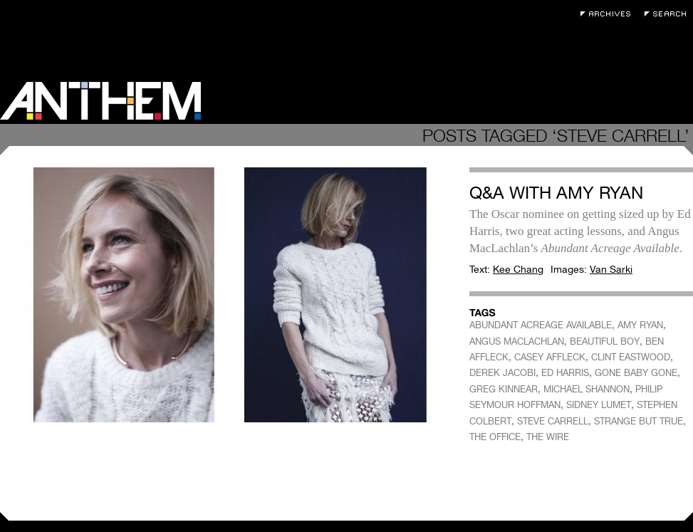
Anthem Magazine (100, 101)
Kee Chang (518, 269)
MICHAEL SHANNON (586, 389)
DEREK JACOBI (502, 372)
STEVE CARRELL (552, 421)
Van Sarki (611, 269)
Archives (608, 13)
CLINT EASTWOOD (630, 357)
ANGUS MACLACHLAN (516, 341)
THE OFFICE (495, 437)
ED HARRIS (565, 372)
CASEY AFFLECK (549, 357)
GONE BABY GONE (636, 372)
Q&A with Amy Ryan (556, 192)
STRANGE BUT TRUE (638, 421)
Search (669, 13)
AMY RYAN (640, 325)
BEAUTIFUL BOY (605, 341)
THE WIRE (547, 437)
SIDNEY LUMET (598, 405)
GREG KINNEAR (503, 389)
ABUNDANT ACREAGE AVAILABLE (540, 325)
